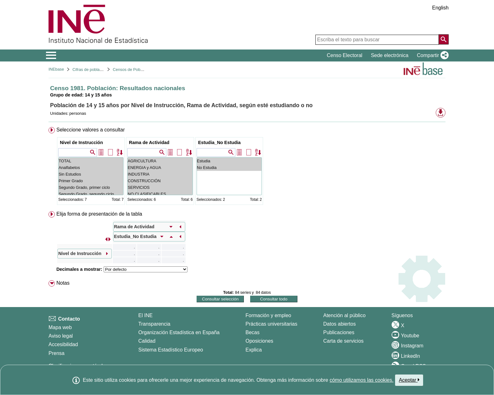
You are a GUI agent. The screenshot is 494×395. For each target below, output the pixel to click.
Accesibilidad (63, 344)
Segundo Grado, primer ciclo (91, 187)
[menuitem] (247, 167)
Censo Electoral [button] (344, 55)
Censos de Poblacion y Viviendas (143, 69)
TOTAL (91, 161)
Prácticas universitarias (271, 324)
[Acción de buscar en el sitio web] (444, 39)
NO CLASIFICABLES (160, 194)
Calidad (146, 341)
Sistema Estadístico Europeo (170, 349)
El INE (145, 315)
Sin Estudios (91, 174)
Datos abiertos (339, 324)
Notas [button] (63, 283)
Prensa (57, 353)
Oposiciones (259, 341)
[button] (431, 55)
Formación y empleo (268, 315)
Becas (252, 332)
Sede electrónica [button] (389, 55)
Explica (253, 349)
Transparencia (154, 324)
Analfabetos (91, 167)
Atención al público (344, 315)
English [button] (440, 7)
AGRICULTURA (160, 161)
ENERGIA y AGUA (160, 167)
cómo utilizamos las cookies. (361, 380)
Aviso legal (61, 336)
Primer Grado (91, 180)
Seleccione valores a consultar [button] (90, 129)
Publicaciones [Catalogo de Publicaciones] (338, 332)
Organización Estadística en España (179, 332)
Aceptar (409, 380)
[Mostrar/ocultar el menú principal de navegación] (51, 55)
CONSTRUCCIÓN (160, 180)
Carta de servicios (343, 341)
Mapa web (60, 327)
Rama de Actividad (149, 142)
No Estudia (229, 167)
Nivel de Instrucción (81, 142)
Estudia (229, 161)
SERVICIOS (160, 187)
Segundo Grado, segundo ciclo (91, 194)
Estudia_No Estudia (219, 142)
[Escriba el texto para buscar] (377, 40)
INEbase (56, 69)
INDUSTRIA (160, 174)
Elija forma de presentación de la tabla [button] (99, 214)
